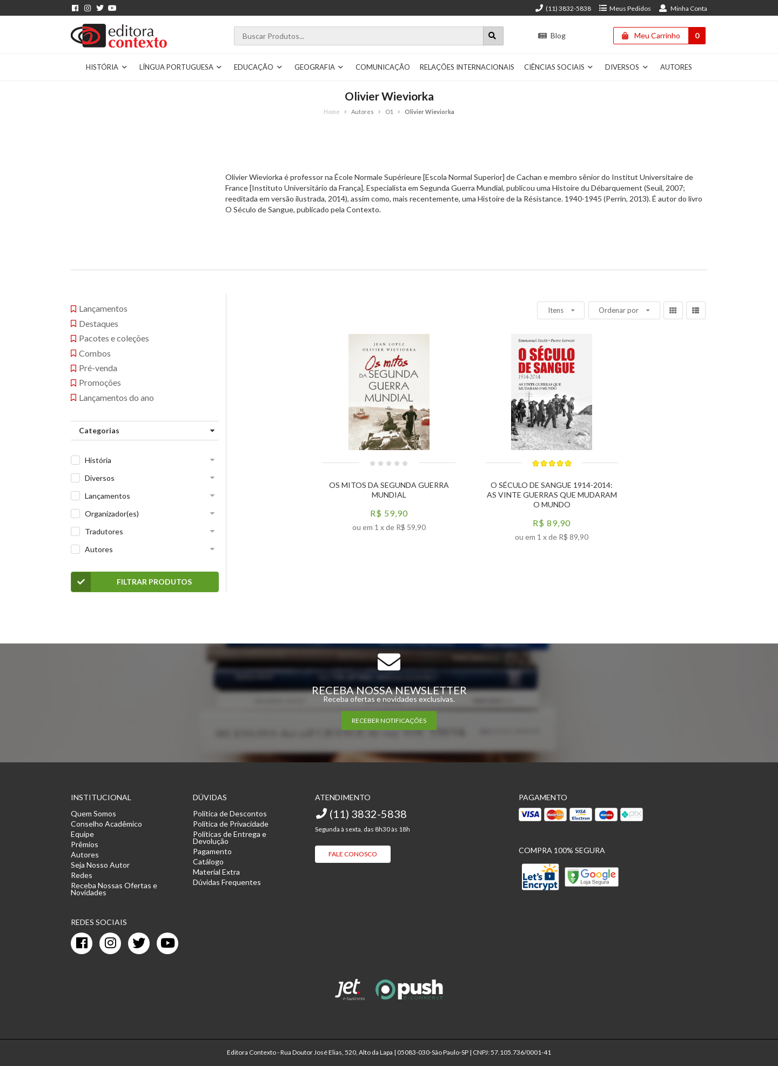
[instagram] (110, 943)
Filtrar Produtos (131, 582)
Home (332, 112)
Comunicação (383, 67)
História (107, 67)
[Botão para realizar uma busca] (493, 35)
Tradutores (104, 531)
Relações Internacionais (467, 67)
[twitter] (139, 943)
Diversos (626, 67)
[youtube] (167, 943)
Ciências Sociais (559, 67)
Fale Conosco (352, 854)
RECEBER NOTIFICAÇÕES (389, 720)
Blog (552, 35)
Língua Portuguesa (181, 67)
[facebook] (81, 943)
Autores (676, 67)
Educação (258, 67)
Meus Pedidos (625, 8)
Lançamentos (107, 495)
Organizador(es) (112, 513)
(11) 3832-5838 (563, 8)
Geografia (319, 67)
